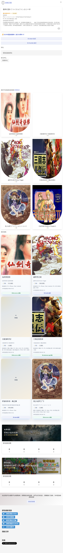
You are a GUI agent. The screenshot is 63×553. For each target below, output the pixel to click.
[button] (61, 2)
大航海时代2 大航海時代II (47, 134)
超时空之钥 (37, 277)
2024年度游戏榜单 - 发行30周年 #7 (14, 34)
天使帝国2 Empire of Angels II (47, 226)
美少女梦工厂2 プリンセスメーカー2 (15, 226)
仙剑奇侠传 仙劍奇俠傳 (15, 134)
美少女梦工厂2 (38, 401)
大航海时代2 (6, 339)
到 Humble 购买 (31, 43)
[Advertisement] (31, 75)
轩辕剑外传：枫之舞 (9, 401)
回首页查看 (31, 501)
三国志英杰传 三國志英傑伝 (47, 180)
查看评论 (5, 60)
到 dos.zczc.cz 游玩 (15, 293)
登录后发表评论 (7, 53)
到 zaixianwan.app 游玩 (47, 355)
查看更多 (17, 90)
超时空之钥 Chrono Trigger (15, 180)
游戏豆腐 (6, 3)
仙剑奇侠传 (6, 277)
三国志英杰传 (38, 339)
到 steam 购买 (31, 39)
